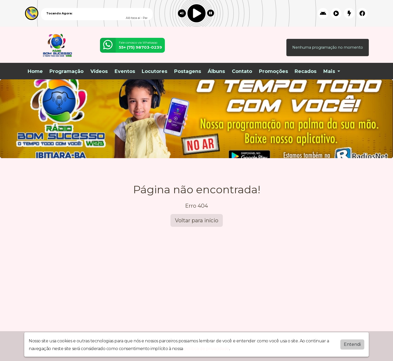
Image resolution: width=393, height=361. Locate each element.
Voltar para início (196, 220)
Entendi (352, 344)
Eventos (125, 71)
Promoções (273, 71)
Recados (305, 71)
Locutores (154, 71)
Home (35, 71)
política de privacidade (206, 348)
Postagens (187, 71)
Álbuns (216, 71)
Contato (242, 71)
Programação (66, 71)
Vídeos (99, 71)
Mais (329, 71)
